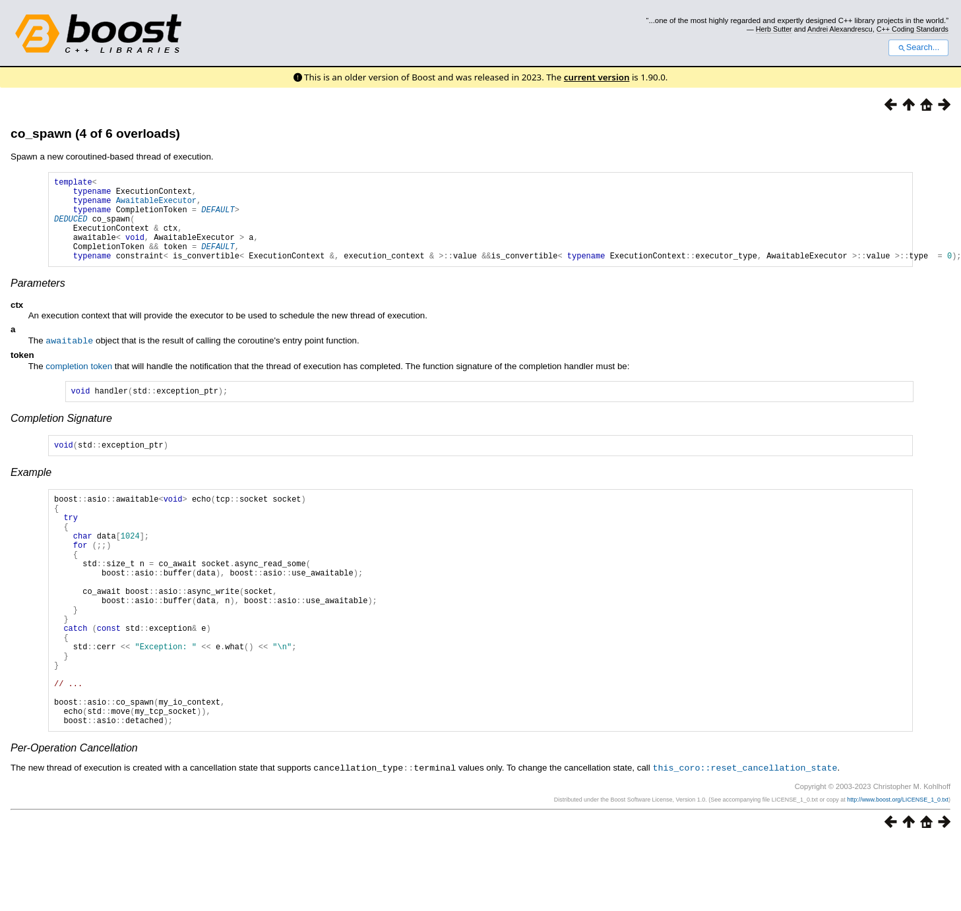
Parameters (38, 301)
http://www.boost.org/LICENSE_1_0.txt (897, 869)
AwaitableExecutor (156, 206)
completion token (79, 383)
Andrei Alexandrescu (840, 29)
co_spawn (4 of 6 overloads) (95, 133)
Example (31, 493)
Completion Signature (61, 437)
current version (597, 77)
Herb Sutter (774, 29)
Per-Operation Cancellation (74, 818)
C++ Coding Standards (912, 29)
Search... (918, 47)
